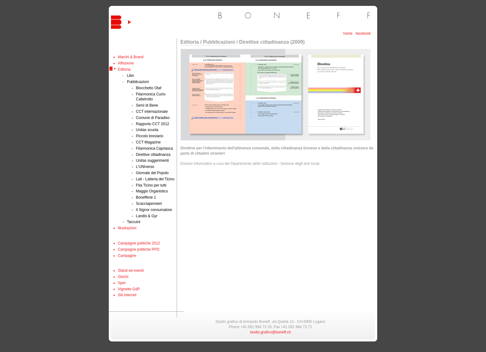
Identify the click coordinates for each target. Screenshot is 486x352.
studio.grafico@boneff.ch (270, 332)
